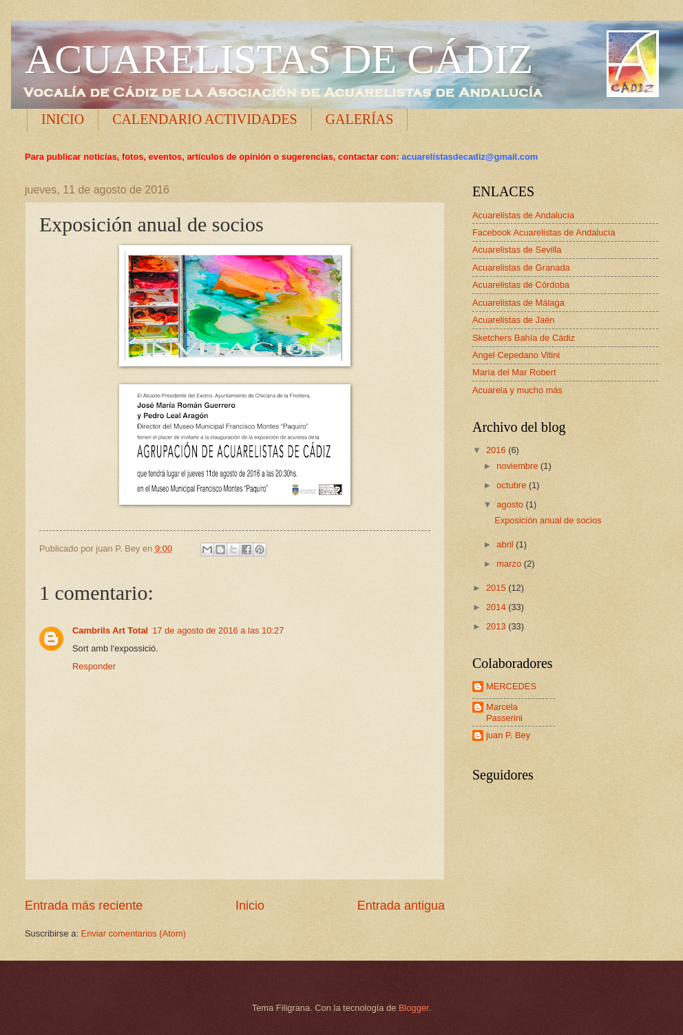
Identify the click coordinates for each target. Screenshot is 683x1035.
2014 (497, 607)
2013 (497, 626)
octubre (512, 485)
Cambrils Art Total (110, 630)
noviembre (518, 466)
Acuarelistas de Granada (521, 267)
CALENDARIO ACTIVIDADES (204, 119)
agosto (510, 504)
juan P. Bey (508, 735)
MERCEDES (511, 686)
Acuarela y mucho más (517, 390)
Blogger (414, 1008)
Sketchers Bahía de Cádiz (523, 338)
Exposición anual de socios (547, 520)
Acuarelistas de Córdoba (520, 285)
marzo (509, 563)
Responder (94, 666)
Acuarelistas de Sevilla (517, 249)
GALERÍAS (360, 119)
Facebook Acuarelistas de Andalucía (544, 232)
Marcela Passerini (504, 712)
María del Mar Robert (514, 372)
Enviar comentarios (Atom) (133, 933)
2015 (497, 588)
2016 (497, 450)
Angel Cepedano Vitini (516, 355)
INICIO (62, 119)
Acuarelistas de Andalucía (523, 215)
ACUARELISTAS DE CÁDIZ (279, 59)
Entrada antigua (401, 905)
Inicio (249, 905)
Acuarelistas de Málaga (518, 302)
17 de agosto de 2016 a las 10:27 (218, 630)
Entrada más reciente (84, 905)
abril (506, 544)
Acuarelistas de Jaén (513, 320)
